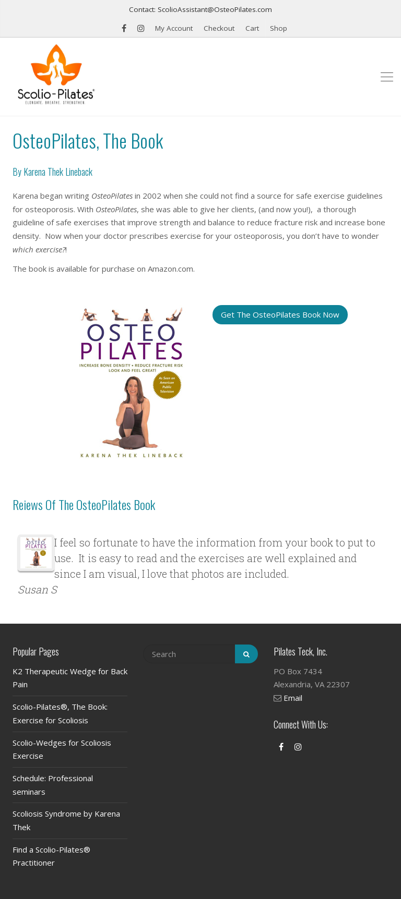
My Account (174, 28)
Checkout (219, 28)
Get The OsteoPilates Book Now (280, 314)
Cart (252, 28)
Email (293, 698)
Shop (278, 28)
